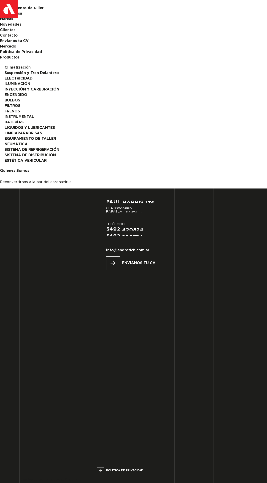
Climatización (18, 67)
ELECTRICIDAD (18, 78)
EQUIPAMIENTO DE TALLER (30, 139)
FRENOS (12, 111)
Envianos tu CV (138, 263)
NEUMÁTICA (16, 144)
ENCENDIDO (16, 95)
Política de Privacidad (21, 52)
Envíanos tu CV (14, 41)
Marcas (6, 19)
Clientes (7, 30)
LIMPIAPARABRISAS (23, 133)
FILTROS (12, 106)
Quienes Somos (14, 170)
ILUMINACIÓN (17, 84)
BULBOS (12, 100)
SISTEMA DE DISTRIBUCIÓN (30, 155)
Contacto (9, 35)
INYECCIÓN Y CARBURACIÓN (32, 89)
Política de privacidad (124, 470)
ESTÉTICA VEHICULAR (26, 160)
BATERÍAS (14, 122)
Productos (9, 57)
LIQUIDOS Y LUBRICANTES (30, 128)
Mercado (8, 46)
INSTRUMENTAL (19, 117)
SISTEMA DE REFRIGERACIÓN (32, 149)
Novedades (10, 24)
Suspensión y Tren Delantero (32, 73)
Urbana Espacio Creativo (57, 480)
